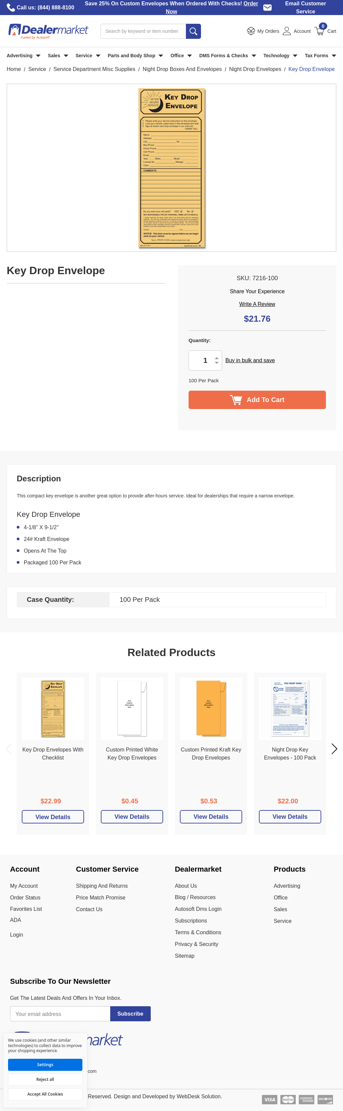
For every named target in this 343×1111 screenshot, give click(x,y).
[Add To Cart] (53, 816)
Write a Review (257, 304)
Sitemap (185, 956)
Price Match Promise (101, 897)
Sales (58, 55)
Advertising (24, 55)
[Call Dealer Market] (11, 7)
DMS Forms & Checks (227, 55)
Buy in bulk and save (250, 360)
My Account (24, 886)
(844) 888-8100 (56, 7)
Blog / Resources (195, 897)
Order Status (25, 897)
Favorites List (26, 909)
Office (181, 55)
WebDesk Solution (198, 1096)
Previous (8, 748)
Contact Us (89, 909)
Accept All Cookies (45, 1094)
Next (334, 748)
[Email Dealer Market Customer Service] (267, 7)
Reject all (45, 1079)
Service (88, 55)
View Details (132, 816)
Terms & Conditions (198, 932)
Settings (45, 1064)
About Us (186, 886)
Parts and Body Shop (135, 55)
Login (16, 935)
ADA (15, 920)
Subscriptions (191, 921)
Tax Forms (320, 55)
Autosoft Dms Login (198, 909)
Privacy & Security (196, 944)
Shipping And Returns (102, 886)
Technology (281, 55)
